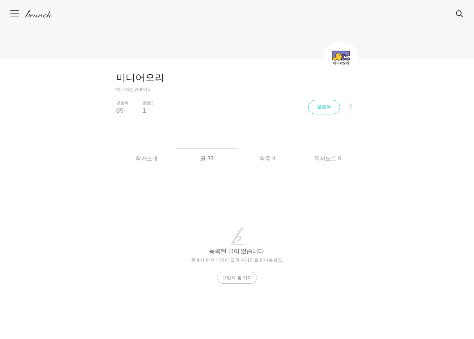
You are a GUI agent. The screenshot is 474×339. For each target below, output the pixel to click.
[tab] (146, 154)
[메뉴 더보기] (351, 107)
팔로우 (324, 107)
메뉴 (15, 13)
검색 (460, 14)
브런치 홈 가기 (237, 277)
